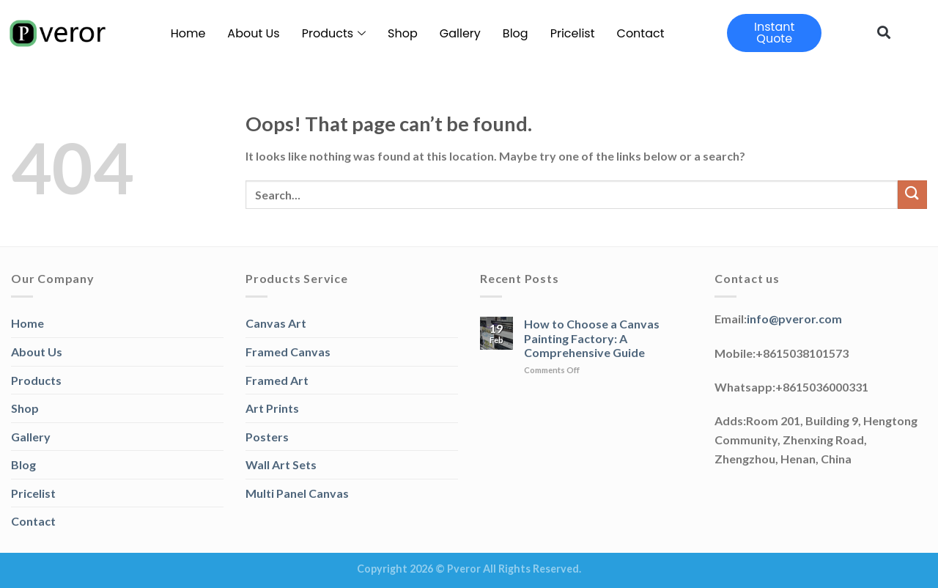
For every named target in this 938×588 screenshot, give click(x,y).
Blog (515, 33)
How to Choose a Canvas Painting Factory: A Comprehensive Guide (592, 338)
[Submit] (912, 194)
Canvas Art (275, 323)
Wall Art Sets (281, 464)
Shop (403, 33)
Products (334, 33)
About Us (253, 33)
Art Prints (272, 408)
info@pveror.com (794, 319)
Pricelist (572, 33)
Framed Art (277, 380)
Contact (641, 33)
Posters (267, 437)
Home (188, 33)
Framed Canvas (287, 352)
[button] (883, 32)
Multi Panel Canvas (297, 493)
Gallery (460, 33)
